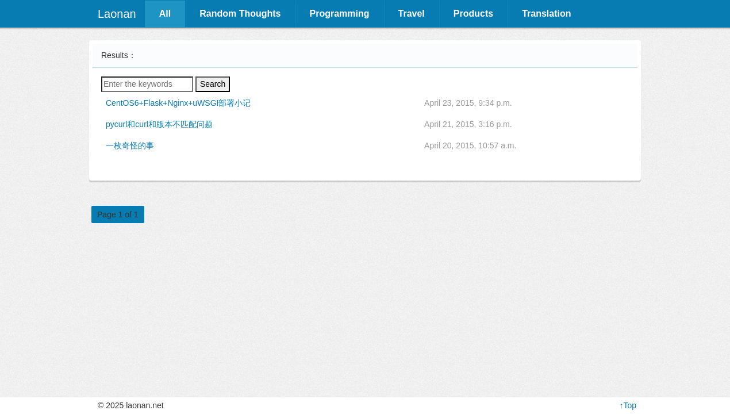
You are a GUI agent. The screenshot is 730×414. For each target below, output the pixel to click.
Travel (411, 13)
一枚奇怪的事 (130, 145)
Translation (546, 13)
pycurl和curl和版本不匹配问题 (159, 124)
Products (473, 13)
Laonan (117, 13)
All (165, 13)
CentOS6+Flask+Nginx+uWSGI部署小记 (178, 103)
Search (212, 84)
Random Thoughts (240, 13)
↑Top (627, 405)
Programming (340, 13)
